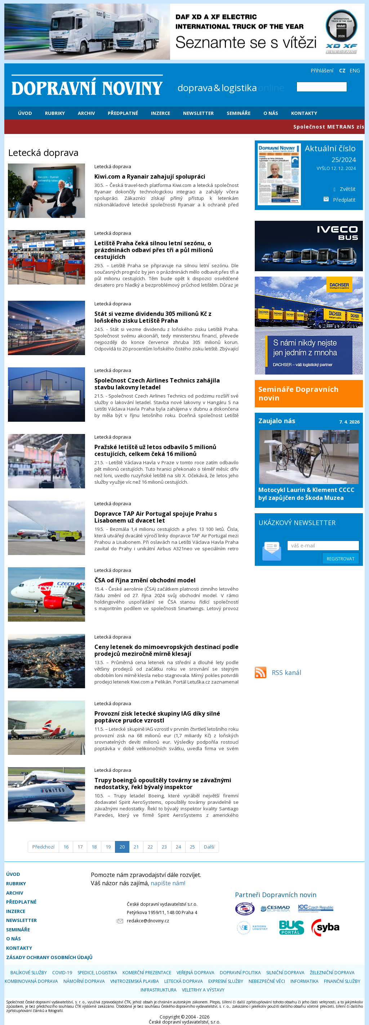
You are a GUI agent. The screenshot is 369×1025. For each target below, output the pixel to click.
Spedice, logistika (97, 973)
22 (150, 846)
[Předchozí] (43, 847)
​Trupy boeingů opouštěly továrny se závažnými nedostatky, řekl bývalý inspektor (162, 783)
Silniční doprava (285, 973)
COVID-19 (62, 973)
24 (178, 846)
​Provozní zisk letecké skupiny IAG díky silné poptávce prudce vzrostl (157, 717)
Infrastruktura (159, 990)
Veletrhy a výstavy (203, 990)
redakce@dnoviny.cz (148, 921)
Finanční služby (342, 981)
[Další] (209, 847)
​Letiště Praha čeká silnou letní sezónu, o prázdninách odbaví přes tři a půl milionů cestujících (153, 250)
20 (122, 846)
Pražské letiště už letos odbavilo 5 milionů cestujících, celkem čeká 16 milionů (155, 450)
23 (164, 846)
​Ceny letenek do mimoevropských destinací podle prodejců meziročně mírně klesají (166, 650)
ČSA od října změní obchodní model (145, 580)
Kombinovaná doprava (31, 981)
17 (80, 846)
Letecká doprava (112, 166)
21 (136, 846)
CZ (342, 70)
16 (65, 846)
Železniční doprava (332, 973)
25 (192, 846)
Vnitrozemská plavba (134, 981)
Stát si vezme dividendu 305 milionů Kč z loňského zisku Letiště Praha (153, 317)
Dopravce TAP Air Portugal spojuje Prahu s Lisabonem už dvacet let (155, 517)
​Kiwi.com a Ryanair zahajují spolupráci (149, 176)
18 (94, 846)
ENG (355, 70)
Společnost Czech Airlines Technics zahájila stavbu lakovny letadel (157, 383)
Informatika (304, 981)
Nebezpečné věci (267, 981)
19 (108, 846)
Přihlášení (322, 70)
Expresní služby (225, 981)
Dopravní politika (240, 973)
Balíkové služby (28, 973)
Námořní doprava (84, 981)
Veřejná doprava (195, 973)
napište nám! (168, 883)
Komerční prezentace (147, 973)
